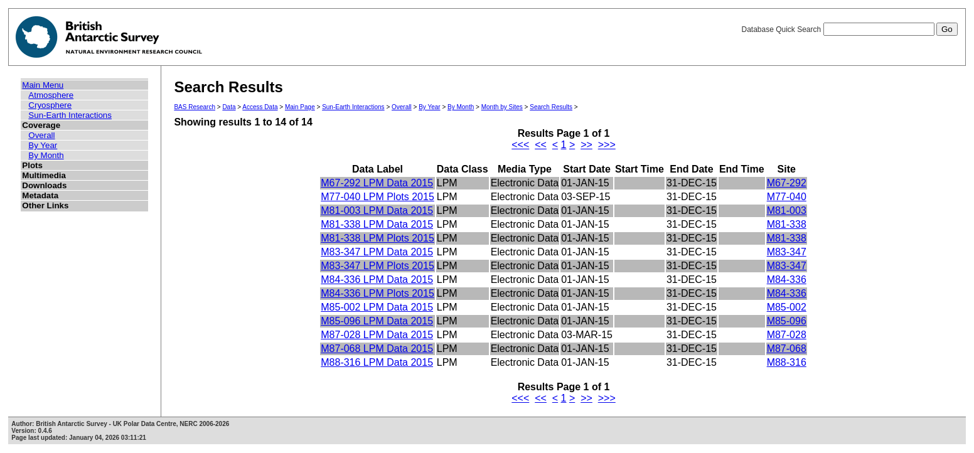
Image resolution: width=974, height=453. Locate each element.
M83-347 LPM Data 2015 (377, 252)
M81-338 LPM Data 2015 (377, 224)
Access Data (259, 107)
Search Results (551, 107)
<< (541, 144)
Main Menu (42, 85)
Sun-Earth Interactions (70, 115)
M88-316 (786, 362)
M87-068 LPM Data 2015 (377, 348)
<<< (520, 144)
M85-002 (786, 307)
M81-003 (786, 210)
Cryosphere (50, 105)
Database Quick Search (849, 29)
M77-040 (786, 196)
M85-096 (786, 321)
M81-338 (786, 224)
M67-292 (786, 183)
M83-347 (786, 252)
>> (586, 144)
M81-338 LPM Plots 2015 (377, 238)
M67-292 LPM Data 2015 (377, 183)
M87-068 (786, 348)
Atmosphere (50, 95)
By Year (42, 145)
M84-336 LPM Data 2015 (377, 279)
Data (228, 107)
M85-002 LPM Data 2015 (377, 307)
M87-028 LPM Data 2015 (377, 334)
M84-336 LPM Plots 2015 (377, 293)
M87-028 (786, 334)
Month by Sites (502, 107)
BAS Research (194, 107)
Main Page (300, 107)
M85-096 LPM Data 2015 (377, 321)
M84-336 (786, 279)
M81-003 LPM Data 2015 (377, 210)
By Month (45, 155)
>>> (607, 144)
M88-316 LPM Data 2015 (377, 362)
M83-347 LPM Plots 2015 (377, 265)
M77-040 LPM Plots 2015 (377, 196)
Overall (41, 135)
